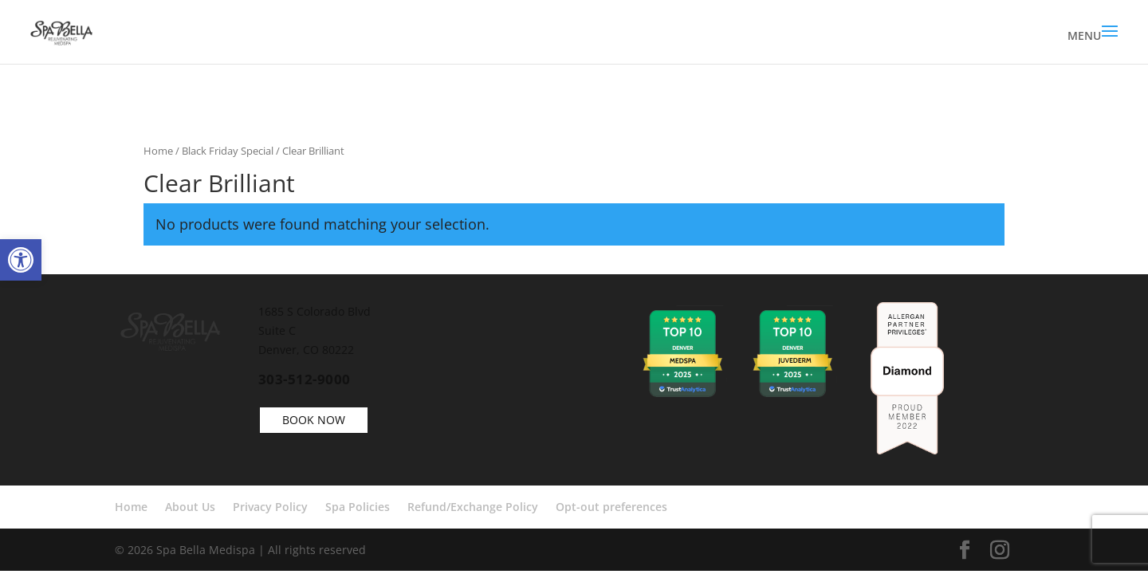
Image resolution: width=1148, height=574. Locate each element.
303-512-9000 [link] (304, 379)
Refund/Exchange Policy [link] (472, 506)
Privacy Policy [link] (270, 506)
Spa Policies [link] (357, 506)
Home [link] (158, 151)
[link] (20, 260)
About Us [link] (190, 506)
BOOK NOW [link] (313, 419)
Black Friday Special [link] (227, 151)
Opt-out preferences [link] (611, 506)
